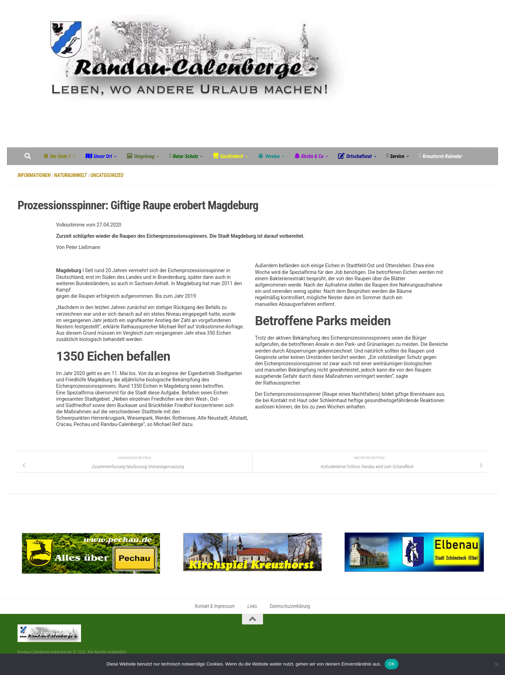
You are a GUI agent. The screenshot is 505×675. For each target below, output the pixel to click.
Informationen (34, 175)
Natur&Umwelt (70, 175)
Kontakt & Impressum (215, 606)
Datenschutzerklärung (290, 606)
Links (252, 606)
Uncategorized (106, 175)
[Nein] (496, 664)
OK (391, 664)
